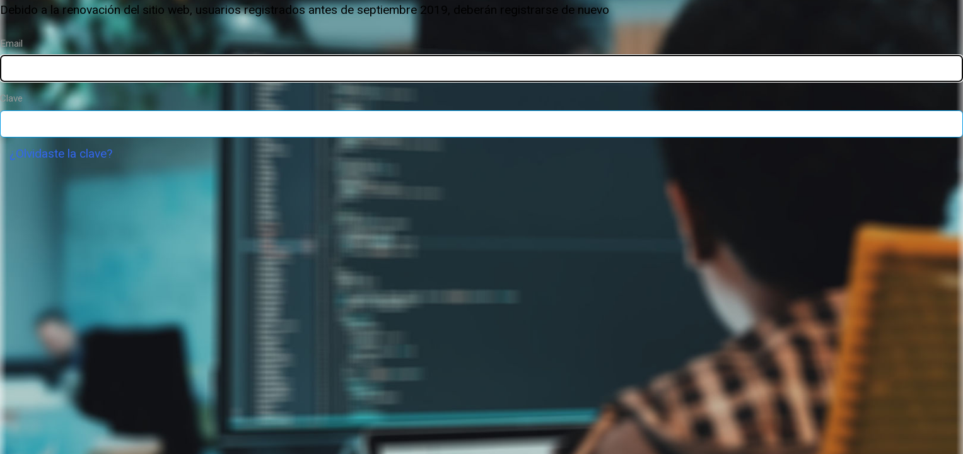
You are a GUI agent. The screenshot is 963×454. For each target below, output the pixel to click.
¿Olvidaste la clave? (60, 153)
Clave (11, 98)
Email (11, 43)
